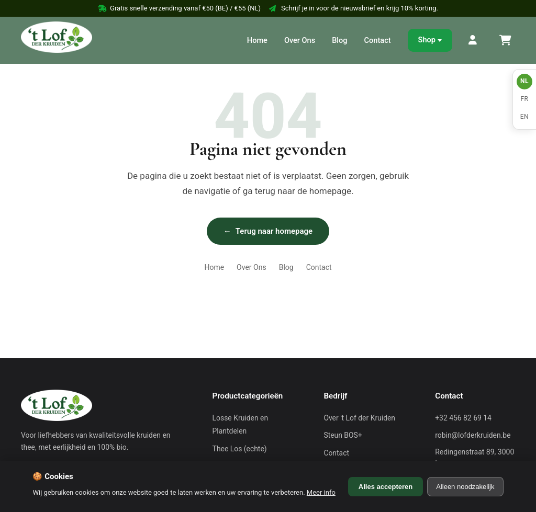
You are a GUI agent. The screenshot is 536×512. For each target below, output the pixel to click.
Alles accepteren (385, 487)
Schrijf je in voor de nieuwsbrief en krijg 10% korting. (353, 8)
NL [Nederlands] (524, 81)
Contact (377, 40)
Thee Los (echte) (240, 449)
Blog (339, 40)
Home (257, 40)
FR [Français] (524, 99)
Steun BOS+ (342, 435)
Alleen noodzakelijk (465, 487)
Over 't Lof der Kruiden (359, 418)
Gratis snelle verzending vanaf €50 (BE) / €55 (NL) (179, 8)
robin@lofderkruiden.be (472, 435)
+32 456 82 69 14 (463, 418)
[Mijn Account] (473, 40)
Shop (427, 39)
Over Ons (299, 40)
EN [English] (524, 116)
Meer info (321, 492)
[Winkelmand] (504, 40)
